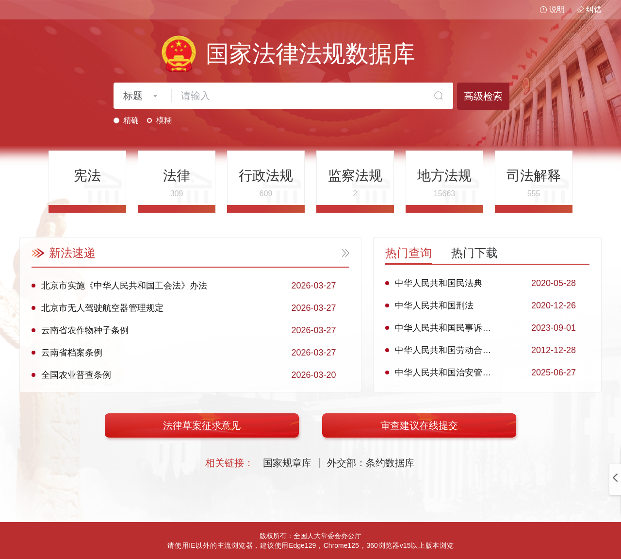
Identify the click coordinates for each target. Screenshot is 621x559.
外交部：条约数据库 (370, 462)
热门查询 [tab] (408, 252)
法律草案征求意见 (202, 425)
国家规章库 (287, 462)
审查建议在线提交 (419, 425)
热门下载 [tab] (474, 252)
